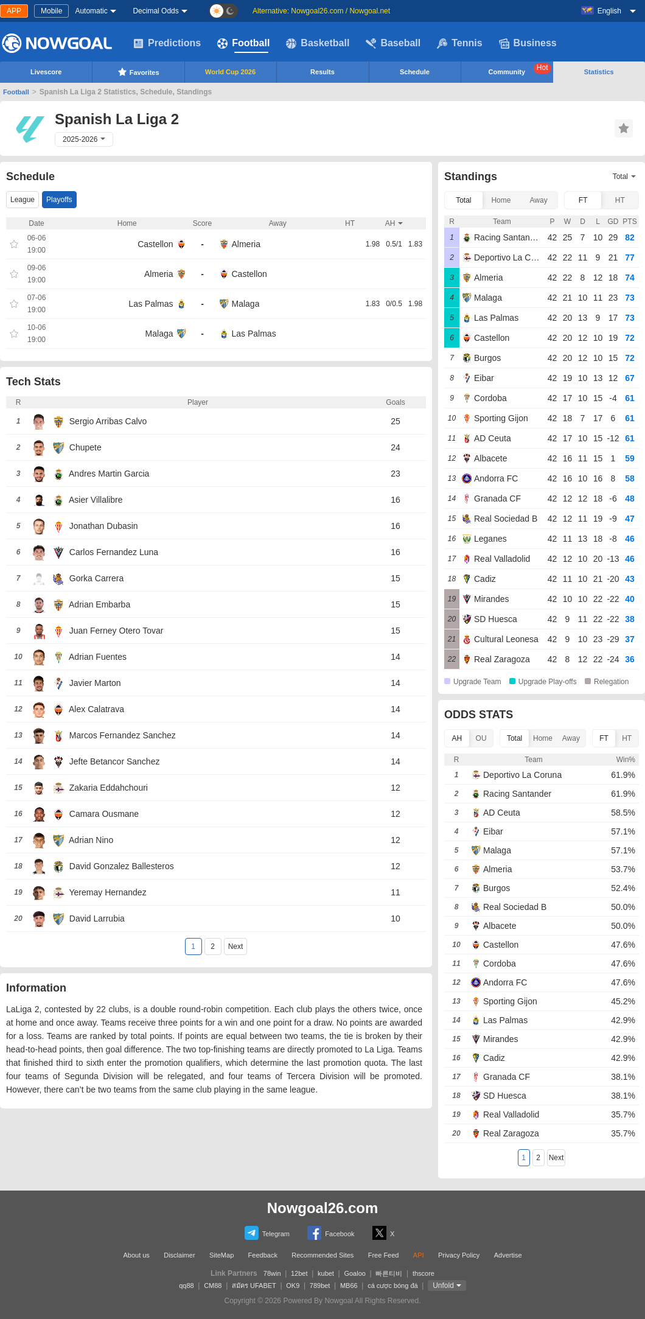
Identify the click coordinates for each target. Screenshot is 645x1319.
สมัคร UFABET (254, 1285)
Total (463, 200)
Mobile (51, 11)
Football (243, 43)
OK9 (292, 1285)
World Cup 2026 (230, 71)
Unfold (443, 1285)
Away (539, 200)
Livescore (45, 71)
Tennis (459, 43)
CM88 (212, 1285)
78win (272, 1273)
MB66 (349, 1285)
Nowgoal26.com (322, 1208)
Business (528, 43)
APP (14, 11)
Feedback (262, 1255)
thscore (423, 1273)
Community (520, 69)
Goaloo (354, 1273)
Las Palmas (150, 304)
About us (136, 1255)
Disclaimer (179, 1255)
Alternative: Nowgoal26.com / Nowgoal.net (321, 11)
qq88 (186, 1285)
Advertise (508, 1255)
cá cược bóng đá (393, 1285)
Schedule (415, 71)
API (418, 1255)
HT (620, 200)
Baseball (393, 43)
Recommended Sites (322, 1255)
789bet (320, 1285)
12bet (299, 1273)
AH (457, 738)
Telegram (267, 1233)
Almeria (246, 244)
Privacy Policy (458, 1255)
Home (501, 200)
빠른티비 (388, 1273)
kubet (326, 1273)
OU (481, 738)
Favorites (138, 72)
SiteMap (221, 1255)
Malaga (246, 304)
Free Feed (383, 1255)
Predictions (167, 43)
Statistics (599, 71)
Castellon (155, 244)
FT (583, 200)
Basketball (317, 43)
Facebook (330, 1233)
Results (322, 71)
